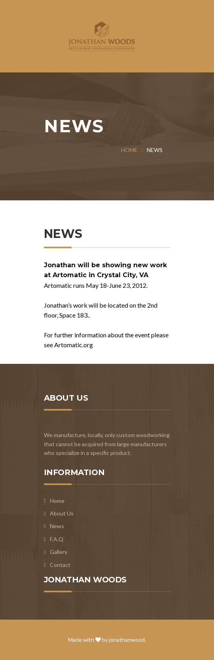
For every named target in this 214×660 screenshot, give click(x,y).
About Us (62, 513)
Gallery (58, 551)
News (57, 526)
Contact (60, 564)
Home (129, 149)
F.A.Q (56, 539)
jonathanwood (127, 639)
